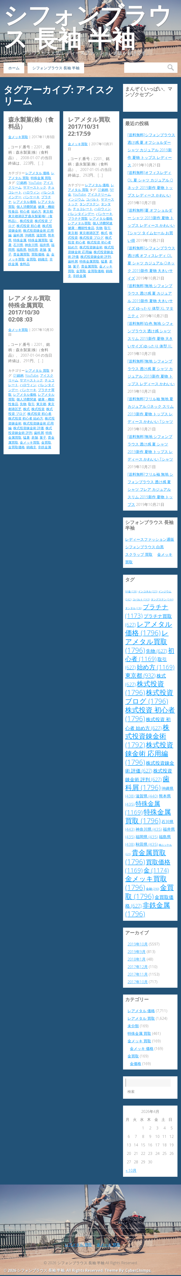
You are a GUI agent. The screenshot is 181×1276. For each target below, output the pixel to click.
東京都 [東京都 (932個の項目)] (140, 675)
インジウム (76, 199)
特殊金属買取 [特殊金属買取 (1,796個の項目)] (148, 816)
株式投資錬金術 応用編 (91, 249)
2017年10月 (138, 981)
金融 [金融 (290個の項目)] (152, 889)
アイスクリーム (99, 194)
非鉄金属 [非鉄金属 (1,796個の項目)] (147, 909)
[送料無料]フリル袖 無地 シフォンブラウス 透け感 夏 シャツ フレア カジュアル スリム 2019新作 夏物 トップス (150, 489)
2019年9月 (137, 951)
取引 (107, 228)
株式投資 (26, 221)
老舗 (43, 249)
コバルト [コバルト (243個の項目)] (141, 599)
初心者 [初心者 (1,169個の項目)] (149, 654)
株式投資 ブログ (91, 237)
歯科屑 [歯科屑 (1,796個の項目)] (147, 783)
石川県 (18, 245)
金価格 (135, 1063)
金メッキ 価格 (141, 1048)
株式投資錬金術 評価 (28, 428)
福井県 (44, 245)
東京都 (48, 211)
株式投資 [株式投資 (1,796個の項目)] (144, 688)
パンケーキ (31, 197)
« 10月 (131, 1170)
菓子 (76, 266)
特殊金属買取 (38, 240)
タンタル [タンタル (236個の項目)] (133, 608)
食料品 (25, 264)
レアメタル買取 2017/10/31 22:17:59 (89, 126)
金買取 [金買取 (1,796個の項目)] (149, 892)
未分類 (133, 1025)
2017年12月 (138, 966)
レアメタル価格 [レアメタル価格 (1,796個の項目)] (148, 628)
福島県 (21, 249)
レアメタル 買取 (37, 370)
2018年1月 (137, 959)
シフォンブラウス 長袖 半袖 (88, 27)
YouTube (35, 182)
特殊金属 (19, 240)
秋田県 (33, 249)
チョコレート (83, 208)
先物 (99, 228)
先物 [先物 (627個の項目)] (156, 651)
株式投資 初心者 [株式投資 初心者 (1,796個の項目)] (150, 714)
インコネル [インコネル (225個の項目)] (147, 591)
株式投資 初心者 (28, 225)
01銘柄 (21, 182)
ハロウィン (31, 192)
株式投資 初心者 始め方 (25, 418)
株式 (104, 233)
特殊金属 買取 (41, 178)
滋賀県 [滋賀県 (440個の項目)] (147, 796)
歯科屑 (18, 235)
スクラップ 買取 (138, 554)
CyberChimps (138, 1270)
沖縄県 (30, 235)
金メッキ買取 (18, 137)
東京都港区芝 (89, 233)
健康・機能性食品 (81, 228)
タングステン (89, 204)
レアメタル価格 (24, 201)
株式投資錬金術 (91, 247)
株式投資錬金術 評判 (95, 256)
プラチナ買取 (78, 218)
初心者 (25, 211)
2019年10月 (138, 944)
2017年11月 (138, 974)
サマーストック (34, 187)
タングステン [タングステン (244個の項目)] (162, 599)
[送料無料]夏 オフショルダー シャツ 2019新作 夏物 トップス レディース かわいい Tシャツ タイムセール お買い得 (151, 225)
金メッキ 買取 (139, 1041)
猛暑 (104, 261)
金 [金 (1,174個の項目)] (156, 870)
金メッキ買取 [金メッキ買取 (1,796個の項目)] (146, 883)
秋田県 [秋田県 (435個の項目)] (147, 844)
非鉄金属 (79, 275)
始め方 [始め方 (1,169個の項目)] (155, 667)
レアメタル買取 (79, 223)
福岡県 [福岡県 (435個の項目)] (147, 836)
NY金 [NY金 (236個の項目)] (131, 591)
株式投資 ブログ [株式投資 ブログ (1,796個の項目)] (149, 697)
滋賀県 (41, 235)
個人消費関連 (26, 206)
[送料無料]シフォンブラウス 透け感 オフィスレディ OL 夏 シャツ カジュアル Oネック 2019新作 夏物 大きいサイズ (151, 263)
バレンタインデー (81, 213)
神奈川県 (31, 245)
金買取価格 (96, 271)
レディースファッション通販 (149, 539)
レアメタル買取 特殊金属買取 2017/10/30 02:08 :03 (29, 308)
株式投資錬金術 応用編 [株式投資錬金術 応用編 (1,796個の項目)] (149, 753)
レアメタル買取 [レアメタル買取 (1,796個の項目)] (147, 641)
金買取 (31, 259)
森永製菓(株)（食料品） (31, 122)
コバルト (92, 199)
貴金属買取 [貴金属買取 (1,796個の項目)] (145, 857)
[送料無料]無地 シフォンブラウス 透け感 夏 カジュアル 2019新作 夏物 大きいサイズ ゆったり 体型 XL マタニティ (150, 300)
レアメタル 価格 (37, 173)
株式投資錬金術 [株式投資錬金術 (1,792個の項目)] (147, 736)
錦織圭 (43, 259)
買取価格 (38, 254)
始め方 (36, 211)
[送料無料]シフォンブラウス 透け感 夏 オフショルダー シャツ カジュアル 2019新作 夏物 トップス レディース (151, 150)
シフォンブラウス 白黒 (144, 546)
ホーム (14, 67)
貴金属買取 (21, 254)
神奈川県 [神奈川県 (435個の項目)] (149, 829)
